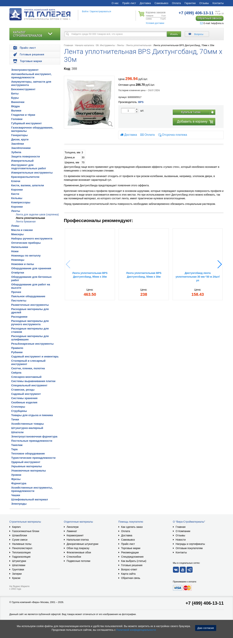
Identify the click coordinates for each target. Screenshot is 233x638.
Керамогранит (75, 535)
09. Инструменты (105, 45)
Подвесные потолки (78, 560)
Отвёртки (17, 272)
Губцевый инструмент (26, 123)
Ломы (15, 225)
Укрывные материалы (26, 466)
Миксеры (17, 234)
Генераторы (19, 135)
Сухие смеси (20, 539)
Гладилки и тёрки (23, 114)
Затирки (17, 573)
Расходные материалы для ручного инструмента (30, 322)
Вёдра (15, 106)
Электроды (19, 503)
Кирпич (16, 526)
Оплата (176, 3)
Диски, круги (20, 139)
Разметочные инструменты (30, 304)
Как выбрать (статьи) (133, 560)
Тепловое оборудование (28, 453)
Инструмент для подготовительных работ (28, 166)
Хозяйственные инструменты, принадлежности (32, 489)
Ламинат (72, 531)
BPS (141, 102)
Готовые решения (131, 565)
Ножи (15, 251)
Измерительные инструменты (32, 172)
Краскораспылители (25, 176)
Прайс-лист (129, 3)
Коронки (17, 189)
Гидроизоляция (21, 556)
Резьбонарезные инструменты (32, 343)
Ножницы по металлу (26, 255)
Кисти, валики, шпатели (27, 185)
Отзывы (204, 3)
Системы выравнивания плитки (33, 381)
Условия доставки (155, 23)
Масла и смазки (22, 229)
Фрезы (16, 479)
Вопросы (198, 34)
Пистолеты (18, 300)
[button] (219, 264)
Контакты (218, 3)
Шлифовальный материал (29, 499)
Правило (17, 347)
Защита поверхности (25, 156)
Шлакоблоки (19, 535)
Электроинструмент (25, 69)
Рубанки (17, 352)
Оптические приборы (26, 242)
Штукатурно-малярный (27, 427)
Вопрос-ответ (129, 569)
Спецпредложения (132, 556)
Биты (15, 93)
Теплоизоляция (21, 552)
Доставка (145, 3)
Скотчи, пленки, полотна (28, 368)
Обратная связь (130, 578)
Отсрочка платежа (174, 135)
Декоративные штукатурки (82, 543)
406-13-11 (196, 13)
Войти (85, 11)
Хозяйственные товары (27, 423)
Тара (14, 449)
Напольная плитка (78, 539)
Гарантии (190, 3)
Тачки (15, 419)
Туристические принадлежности (33, 457)
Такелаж (17, 445)
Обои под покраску (78, 548)
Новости (181, 539)
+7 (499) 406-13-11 (205, 603)
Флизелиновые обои (79, 552)
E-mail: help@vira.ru (212, 23)
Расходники (19, 316)
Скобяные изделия (24, 402)
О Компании (183, 531)
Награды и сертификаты (190, 543)
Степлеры (18, 406)
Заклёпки (17, 143)
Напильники (19, 247)
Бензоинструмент (23, 89)
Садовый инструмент (26, 393)
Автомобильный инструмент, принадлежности (31, 75)
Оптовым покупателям (189, 548)
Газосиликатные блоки (25, 531)
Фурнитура (18, 483)
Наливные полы (21, 543)
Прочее (16, 292)
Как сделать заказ (132, 526)
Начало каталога (84, 45)
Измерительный (22, 160)
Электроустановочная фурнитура (34, 436)
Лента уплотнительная (30, 217)
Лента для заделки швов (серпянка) (37, 214)
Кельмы (16, 198)
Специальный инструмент (29, 385)
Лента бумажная (26, 221)
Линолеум (73, 526)
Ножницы (17, 259)
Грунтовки (18, 569)
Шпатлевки (18, 565)
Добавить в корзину (192, 121)
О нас (115, 3)
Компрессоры (20, 202)
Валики (16, 110)
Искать (174, 34)
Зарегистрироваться (100, 11)
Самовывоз (161, 3)
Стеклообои (74, 556)
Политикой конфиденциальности (136, 629)
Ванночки (18, 102)
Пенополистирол (22, 548)
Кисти (15, 193)
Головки (17, 119)
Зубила (16, 152)
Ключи (15, 181)
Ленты (15, 210)
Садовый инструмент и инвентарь (35, 356)
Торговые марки (130, 548)
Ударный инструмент (25, 462)
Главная (68, 45)
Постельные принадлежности (31, 440)
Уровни (16, 474)
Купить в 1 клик (191, 112)
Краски (16, 578)
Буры (15, 97)
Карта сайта (128, 573)
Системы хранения (24, 398)
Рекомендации (130, 552)
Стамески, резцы (23, 389)
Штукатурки (19, 560)
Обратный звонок (210, 18)
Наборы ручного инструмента (31, 238)
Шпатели (17, 432)
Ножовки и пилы (22, 264)
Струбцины (19, 410)
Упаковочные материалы (28, 470)
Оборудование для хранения (31, 268)
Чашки (15, 495)
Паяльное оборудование (28, 296)
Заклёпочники (21, 147)
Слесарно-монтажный (26, 376)
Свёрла (16, 372)
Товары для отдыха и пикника (32, 415)
